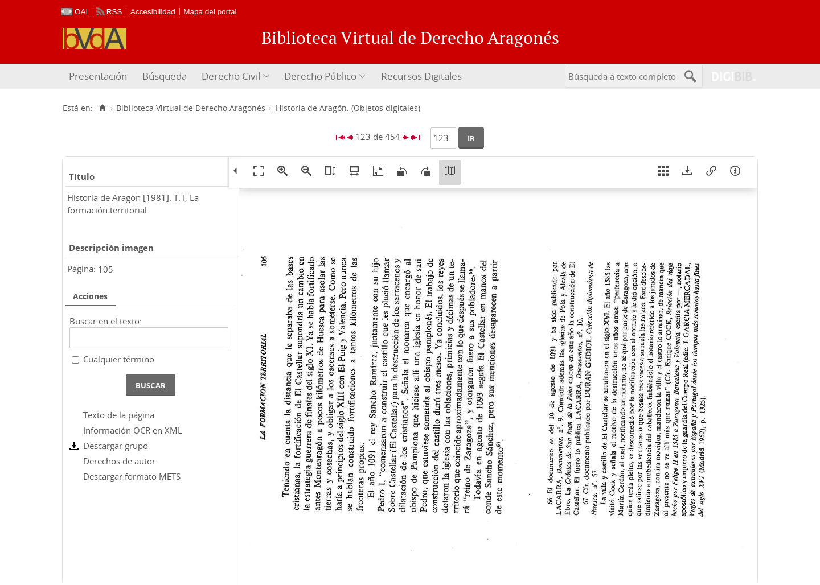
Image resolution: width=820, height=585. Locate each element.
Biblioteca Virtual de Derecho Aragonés (190, 108)
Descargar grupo (115, 445)
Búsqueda (164, 76)
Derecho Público (320, 76)
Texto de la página (118, 415)
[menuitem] (99, 76)
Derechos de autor (119, 461)
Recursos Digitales (421, 76)
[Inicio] (102, 108)
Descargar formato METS (132, 476)
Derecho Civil (231, 76)
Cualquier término (118, 359)
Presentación (98, 76)
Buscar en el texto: (105, 321)
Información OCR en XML (132, 430)
